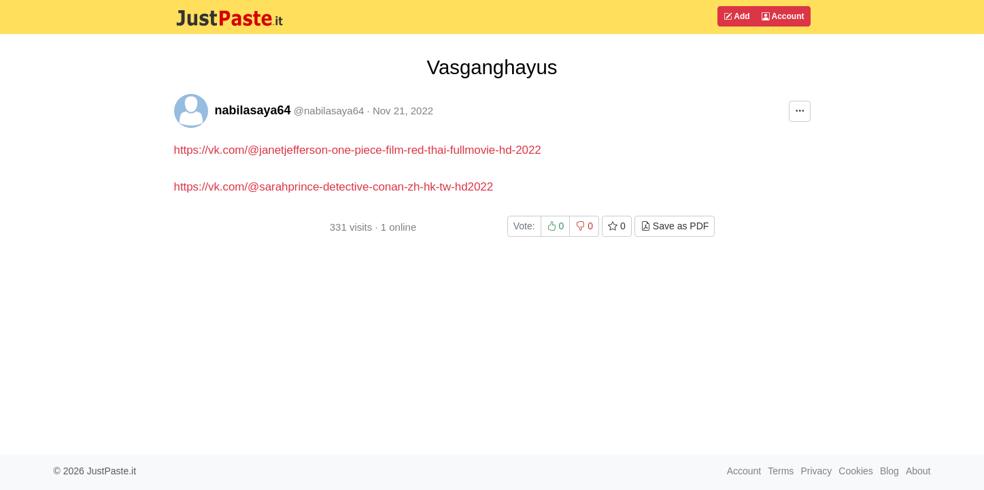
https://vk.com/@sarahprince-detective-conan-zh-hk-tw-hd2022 (334, 186)
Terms (781, 471)
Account (783, 16)
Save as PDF (675, 225)
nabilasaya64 (253, 110)
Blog (889, 471)
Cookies (855, 471)
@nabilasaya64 (329, 110)
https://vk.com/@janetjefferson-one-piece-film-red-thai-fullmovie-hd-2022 (357, 150)
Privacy (816, 471)
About (918, 471)
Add (736, 16)
